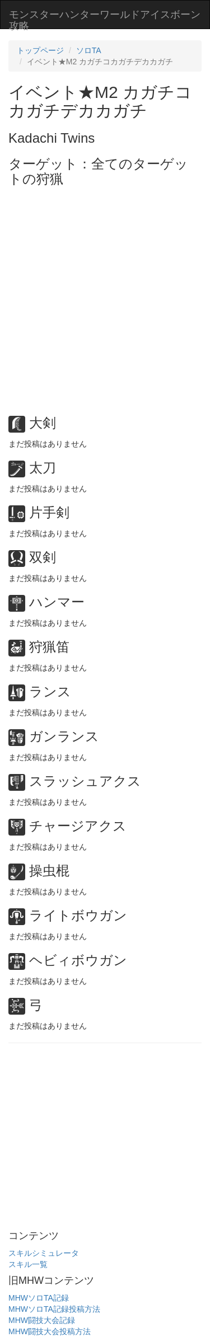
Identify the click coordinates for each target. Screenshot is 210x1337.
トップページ (40, 50)
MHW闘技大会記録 (41, 1320)
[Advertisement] (105, 297)
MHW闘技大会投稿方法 (49, 1331)
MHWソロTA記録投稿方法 (54, 1309)
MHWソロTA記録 (38, 1297)
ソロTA (88, 50)
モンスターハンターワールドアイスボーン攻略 (104, 19)
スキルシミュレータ (43, 1253)
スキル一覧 (28, 1264)
